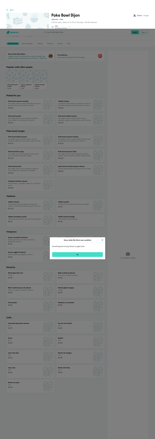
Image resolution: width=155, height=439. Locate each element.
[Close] (102, 211)
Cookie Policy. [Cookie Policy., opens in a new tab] (40, 437)
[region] (77, 431)
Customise (111, 431)
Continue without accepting (145, 425)
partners (45, 429)
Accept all (126, 431)
